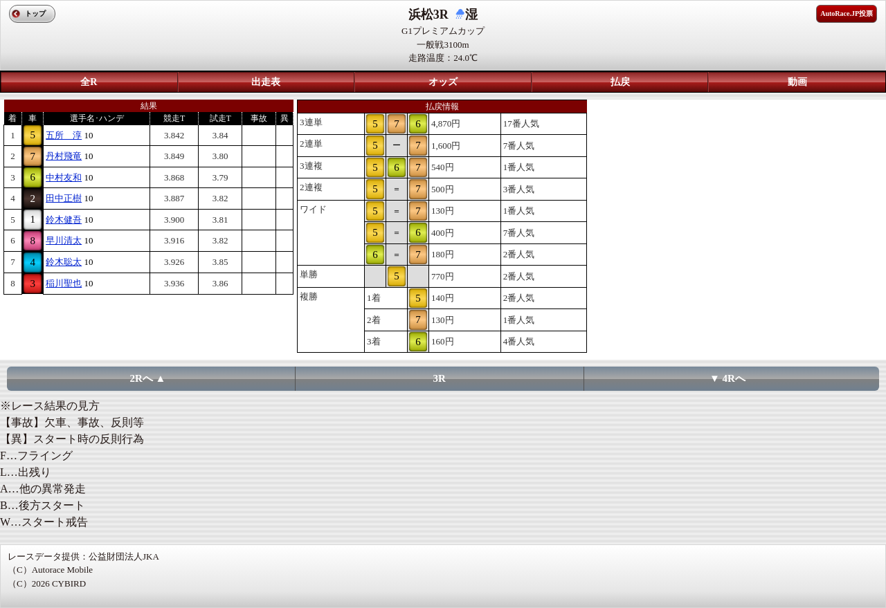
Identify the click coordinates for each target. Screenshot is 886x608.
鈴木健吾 (64, 219)
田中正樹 (64, 198)
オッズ (443, 82)
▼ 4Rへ (727, 378)
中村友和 (64, 177)
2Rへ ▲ (148, 378)
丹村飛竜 (64, 156)
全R (88, 82)
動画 (797, 82)
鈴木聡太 (64, 262)
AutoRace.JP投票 (846, 13)
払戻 (620, 82)
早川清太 (64, 240)
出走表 (265, 82)
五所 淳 (64, 135)
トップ (35, 13)
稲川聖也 (64, 283)
